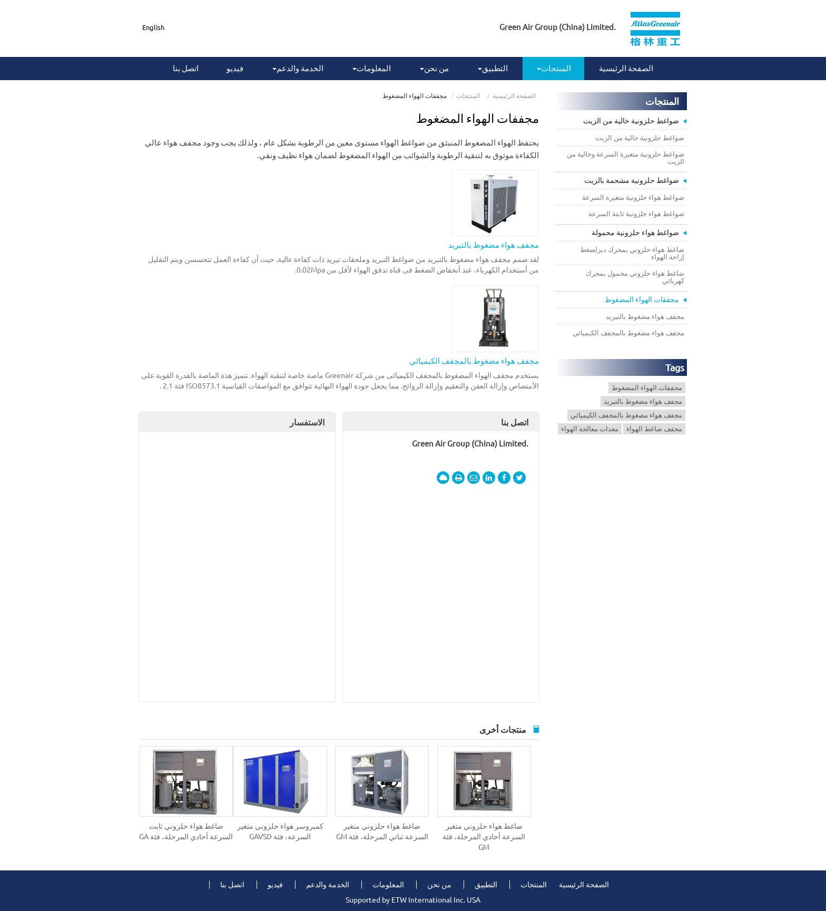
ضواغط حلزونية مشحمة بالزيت (631, 180)
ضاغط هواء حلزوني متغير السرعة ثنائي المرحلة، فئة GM (382, 831)
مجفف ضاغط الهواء (654, 428)
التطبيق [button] (493, 68)
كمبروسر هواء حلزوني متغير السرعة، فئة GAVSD (280, 831)
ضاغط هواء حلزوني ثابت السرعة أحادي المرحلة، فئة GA (186, 831)
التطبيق (486, 884)
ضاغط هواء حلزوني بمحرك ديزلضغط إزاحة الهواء (632, 253)
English (153, 27)
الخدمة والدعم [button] (297, 68)
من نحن (439, 884)
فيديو (235, 68)
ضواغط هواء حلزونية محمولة (635, 232)
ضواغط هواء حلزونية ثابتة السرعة (636, 213)
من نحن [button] (434, 68)
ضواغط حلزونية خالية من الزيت (631, 121)
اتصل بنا (186, 68)
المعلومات (388, 884)
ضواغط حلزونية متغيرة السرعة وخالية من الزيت (625, 157)
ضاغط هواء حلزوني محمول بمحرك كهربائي (635, 276)
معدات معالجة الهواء (589, 428)
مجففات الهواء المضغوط (642, 299)
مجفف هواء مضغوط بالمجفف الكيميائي (474, 360)
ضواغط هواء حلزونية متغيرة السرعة (633, 197)
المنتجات (468, 95)
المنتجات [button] (554, 68)
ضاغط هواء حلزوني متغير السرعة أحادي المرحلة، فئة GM (483, 836)
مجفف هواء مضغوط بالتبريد (493, 244)
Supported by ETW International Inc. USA (413, 900)
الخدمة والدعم (327, 884)
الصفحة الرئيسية (626, 68)
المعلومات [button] (371, 68)
